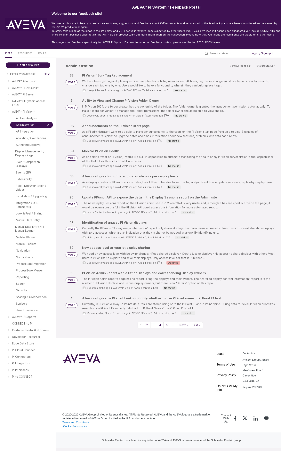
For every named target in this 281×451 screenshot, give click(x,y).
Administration (154, 90)
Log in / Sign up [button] (262, 53)
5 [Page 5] (167, 325)
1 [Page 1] (140, 325)
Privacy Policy (226, 375)
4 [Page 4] (160, 325)
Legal (220, 353)
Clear (47, 74)
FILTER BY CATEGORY (21, 74)
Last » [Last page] (196, 325)
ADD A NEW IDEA (27, 65)
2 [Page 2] (147, 325)
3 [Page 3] (153, 325)
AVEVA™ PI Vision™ (134, 90)
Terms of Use (226, 364)
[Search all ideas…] (228, 53)
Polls (42, 53)
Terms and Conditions (75, 422)
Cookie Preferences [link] (75, 426)
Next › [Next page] (184, 325)
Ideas (8, 53)
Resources (25, 53)
